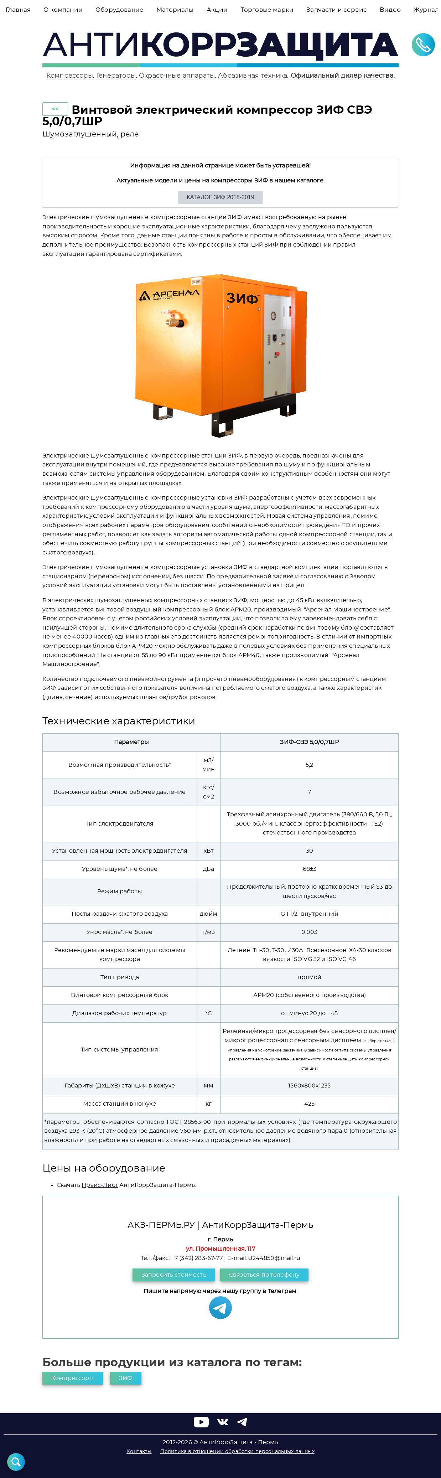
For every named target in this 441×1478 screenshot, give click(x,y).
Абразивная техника (252, 75)
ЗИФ (126, 1378)
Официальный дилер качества (342, 75)
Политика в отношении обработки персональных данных (237, 1451)
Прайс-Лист (100, 1185)
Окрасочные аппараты (177, 75)
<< (55, 109)
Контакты (138, 1451)
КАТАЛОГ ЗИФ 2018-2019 (220, 197)
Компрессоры (69, 75)
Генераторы (116, 75)
